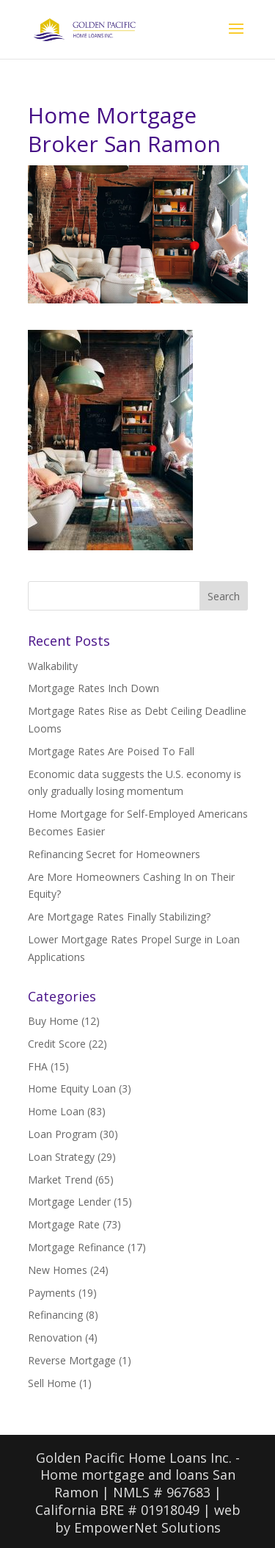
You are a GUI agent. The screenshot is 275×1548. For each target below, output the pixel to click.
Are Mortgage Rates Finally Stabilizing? (119, 917)
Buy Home (53, 1021)
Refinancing (55, 1315)
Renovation (55, 1337)
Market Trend (60, 1180)
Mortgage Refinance (76, 1247)
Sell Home (52, 1383)
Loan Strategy (61, 1157)
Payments (52, 1293)
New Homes (57, 1270)
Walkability (53, 666)
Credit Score (57, 1044)
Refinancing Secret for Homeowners (114, 854)
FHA (38, 1066)
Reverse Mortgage (72, 1360)
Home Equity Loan (72, 1088)
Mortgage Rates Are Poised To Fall (111, 751)
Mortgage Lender (69, 1202)
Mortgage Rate (64, 1224)
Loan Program (62, 1134)
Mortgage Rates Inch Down (93, 688)
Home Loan (56, 1111)
